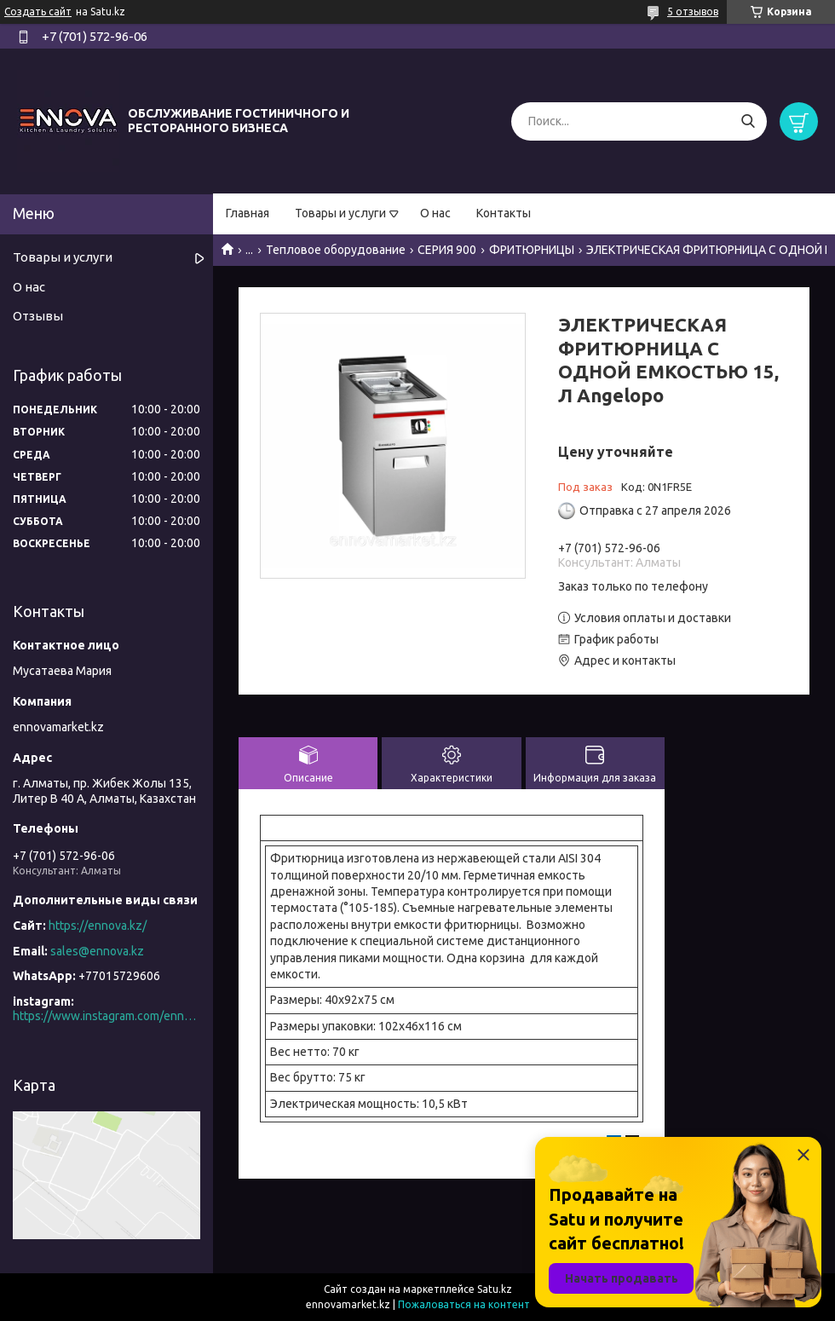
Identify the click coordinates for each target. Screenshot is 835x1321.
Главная (247, 213)
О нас (435, 213)
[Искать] (747, 121)
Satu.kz (494, 1289)
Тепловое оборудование (336, 250)
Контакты (503, 213)
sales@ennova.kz (97, 951)
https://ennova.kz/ (98, 925)
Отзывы (38, 316)
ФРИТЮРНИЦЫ (531, 250)
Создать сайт (38, 11)
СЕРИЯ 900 (447, 250)
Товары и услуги (340, 213)
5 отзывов (692, 11)
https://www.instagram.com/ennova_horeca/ (106, 1016)
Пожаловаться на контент (464, 1304)
